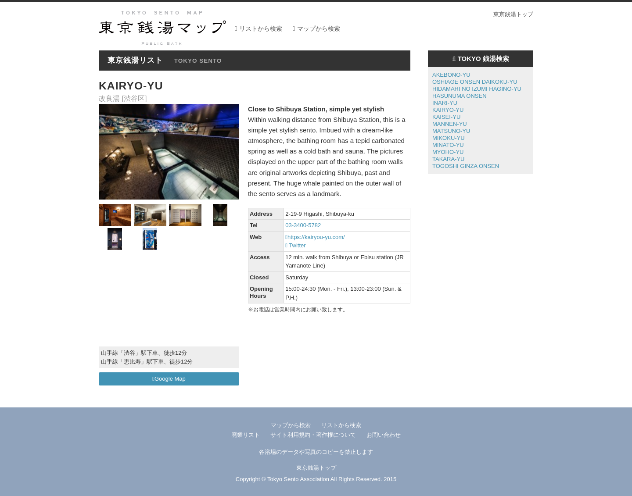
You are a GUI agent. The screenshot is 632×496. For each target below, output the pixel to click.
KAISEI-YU (446, 117)
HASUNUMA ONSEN (459, 96)
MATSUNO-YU (451, 131)
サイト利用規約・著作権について (313, 435)
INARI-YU (444, 103)
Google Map (169, 378)
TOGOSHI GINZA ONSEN (465, 166)
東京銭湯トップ (513, 14)
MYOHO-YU (448, 152)
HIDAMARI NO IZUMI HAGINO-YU (476, 89)
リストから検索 (260, 28)
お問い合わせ (383, 435)
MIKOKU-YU (448, 138)
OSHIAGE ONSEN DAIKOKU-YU (474, 82)
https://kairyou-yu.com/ (315, 237)
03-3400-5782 (303, 225)
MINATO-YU (448, 145)
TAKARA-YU (448, 159)
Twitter (295, 245)
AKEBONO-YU (451, 74)
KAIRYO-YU (447, 110)
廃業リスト (245, 435)
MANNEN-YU (449, 124)
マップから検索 (318, 28)
